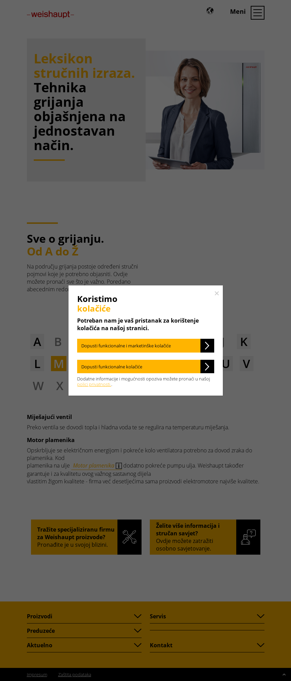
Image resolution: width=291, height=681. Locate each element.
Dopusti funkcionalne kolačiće (111, 367)
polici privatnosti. (94, 384)
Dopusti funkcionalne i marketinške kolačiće (126, 346)
